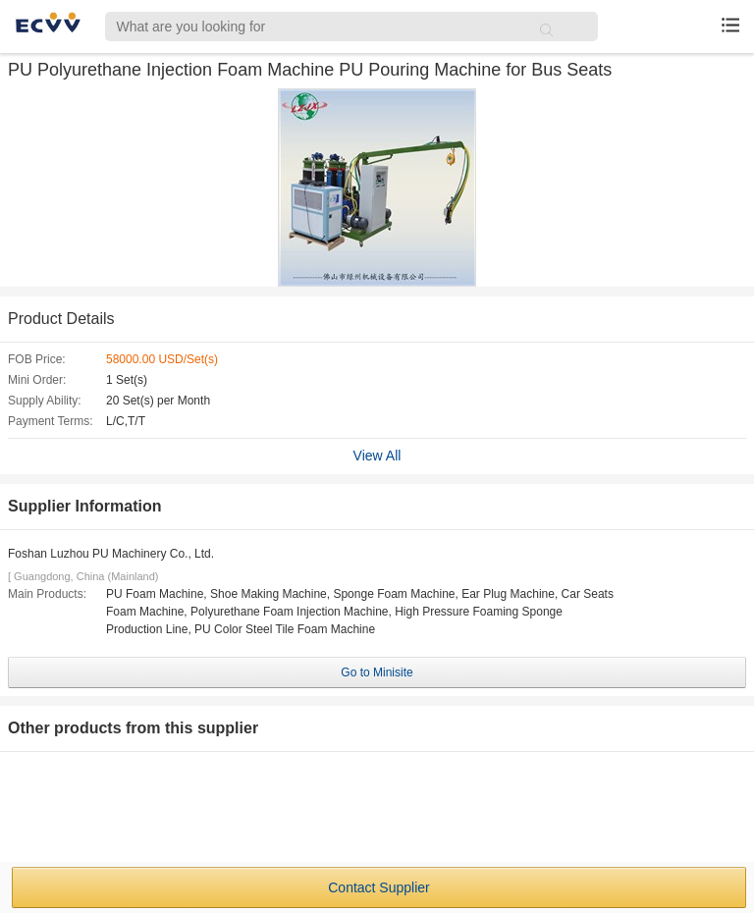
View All (377, 455)
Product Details (61, 318)
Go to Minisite (376, 672)
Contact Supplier (379, 887)
